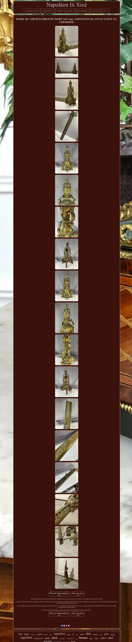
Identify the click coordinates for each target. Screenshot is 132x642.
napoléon (26, 637)
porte (100, 634)
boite (27, 634)
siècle (54, 637)
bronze (83, 637)
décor (45, 634)
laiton (47, 638)
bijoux (76, 638)
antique (95, 634)
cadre (96, 638)
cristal (70, 638)
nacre (68, 634)
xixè (110, 637)
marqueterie (38, 638)
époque (113, 634)
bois (21, 633)
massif (50, 634)
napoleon (59, 633)
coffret (103, 638)
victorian (32, 634)
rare (73, 634)
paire (106, 634)
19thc (77, 634)
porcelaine (62, 638)
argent (39, 634)
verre (82, 634)
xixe (88, 633)
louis (91, 638)
